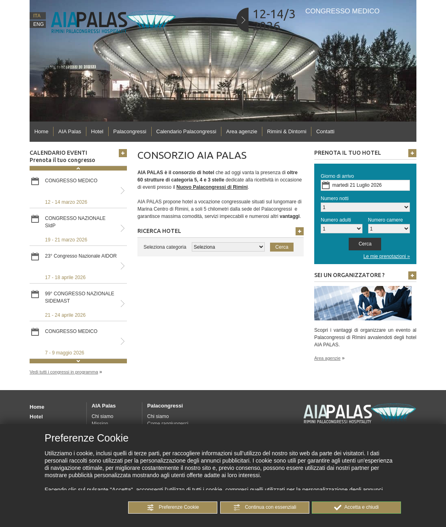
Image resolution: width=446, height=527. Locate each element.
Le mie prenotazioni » (386, 256)
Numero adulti (336, 220)
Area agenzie (241, 131)
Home (41, 131)
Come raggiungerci (167, 424)
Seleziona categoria (165, 247)
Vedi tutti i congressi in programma (64, 371)
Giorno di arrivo (337, 176)
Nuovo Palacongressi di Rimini (212, 187)
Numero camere (385, 220)
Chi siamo (102, 416)
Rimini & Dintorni (287, 131)
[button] (172, 507)
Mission (100, 424)
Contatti (325, 131)
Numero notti (335, 198)
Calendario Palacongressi (186, 131)
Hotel (97, 131)
